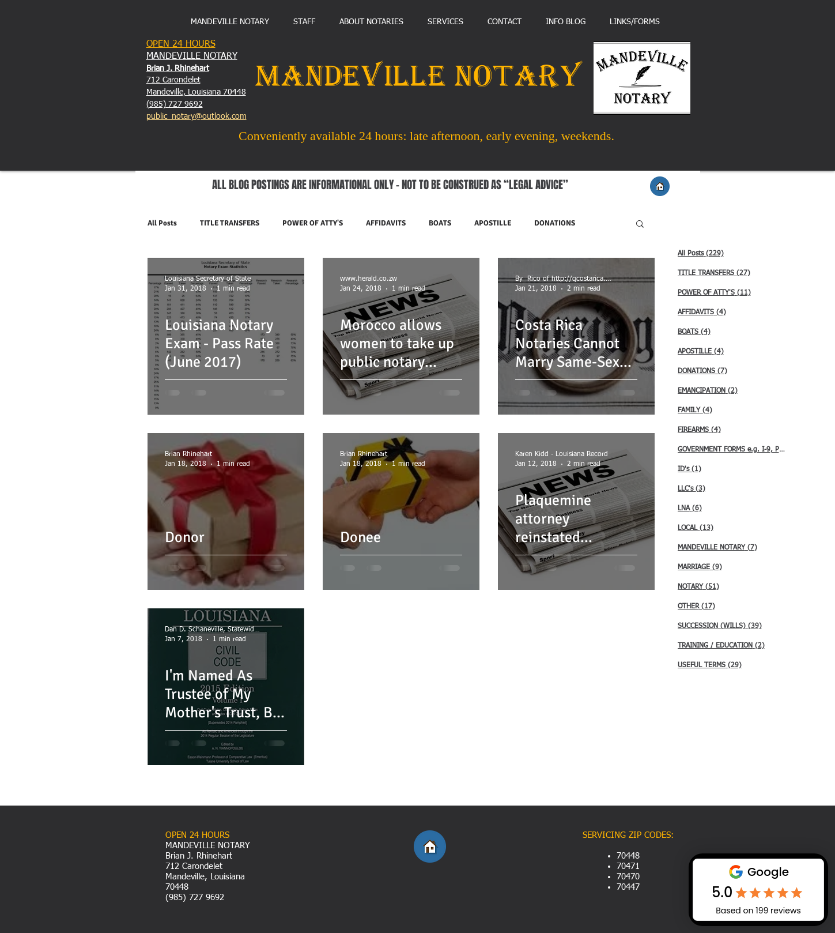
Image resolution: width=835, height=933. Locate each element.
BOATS (440, 223)
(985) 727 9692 (174, 104)
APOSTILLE (492, 223)
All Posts (162, 223)
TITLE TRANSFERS (229, 223)
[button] (639, 225)
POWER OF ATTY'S (312, 223)
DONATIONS (554, 223)
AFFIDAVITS (386, 223)
